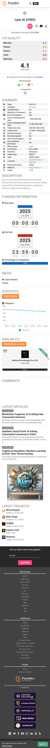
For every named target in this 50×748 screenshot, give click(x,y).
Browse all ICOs (14, 344)
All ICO (25, 576)
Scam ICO (25, 588)
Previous (1, 359)
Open (31, 146)
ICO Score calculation (25, 646)
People (25, 600)
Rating (25, 623)
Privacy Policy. (7, 746)
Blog (25, 603)
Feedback (25, 628)
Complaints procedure (25, 652)
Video (25, 637)
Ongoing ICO (25, 579)
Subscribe (25, 563)
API (25, 611)
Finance (32, 107)
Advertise (25, 631)
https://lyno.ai (35, 167)
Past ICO (25, 585)
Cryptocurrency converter (25, 643)
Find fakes (10, 296)
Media (25, 634)
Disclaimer (39, 77)
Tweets (5, 283)
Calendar (25, 594)
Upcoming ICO (25, 582)
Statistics (25, 606)
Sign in (25, 669)
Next (48, 359)
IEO (25, 591)
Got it (43, 744)
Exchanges (25, 597)
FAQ (25, 609)
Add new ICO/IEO (25, 672)
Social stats (25, 626)
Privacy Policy (25, 658)
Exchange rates (25, 640)
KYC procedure (25, 649)
